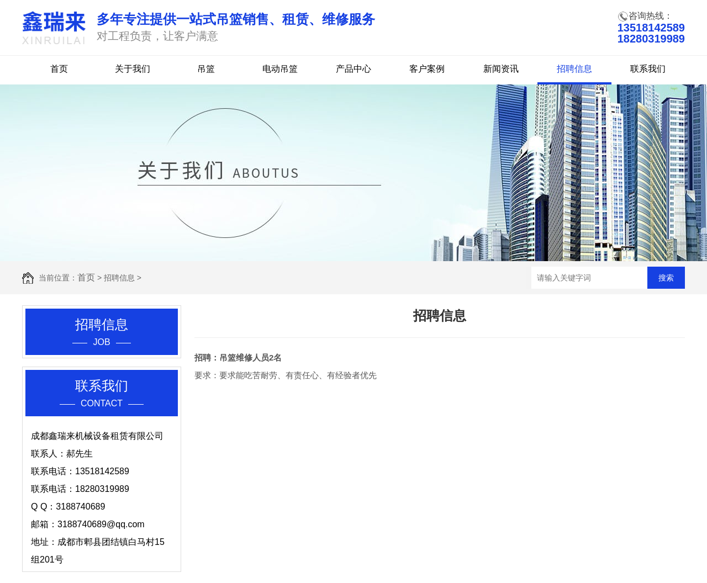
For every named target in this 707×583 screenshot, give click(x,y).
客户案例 (427, 68)
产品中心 (353, 68)
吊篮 (206, 68)
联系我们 (648, 68)
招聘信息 (574, 68)
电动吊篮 (280, 68)
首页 (59, 68)
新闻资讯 (501, 68)
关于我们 (132, 68)
